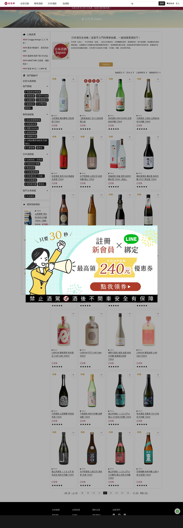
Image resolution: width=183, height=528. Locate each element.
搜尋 (162, 3)
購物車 (170, 3)
